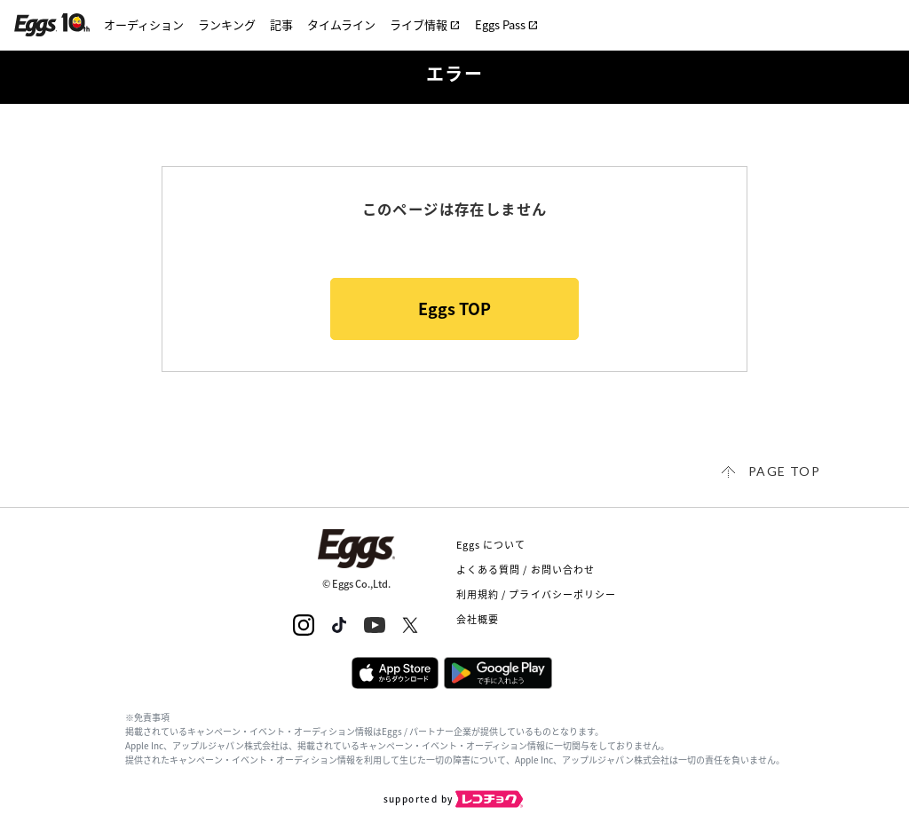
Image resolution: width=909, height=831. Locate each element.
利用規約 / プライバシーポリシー (536, 594)
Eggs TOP (454, 309)
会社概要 (477, 619)
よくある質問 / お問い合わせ (526, 569)
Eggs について (491, 544)
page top (784, 471)
